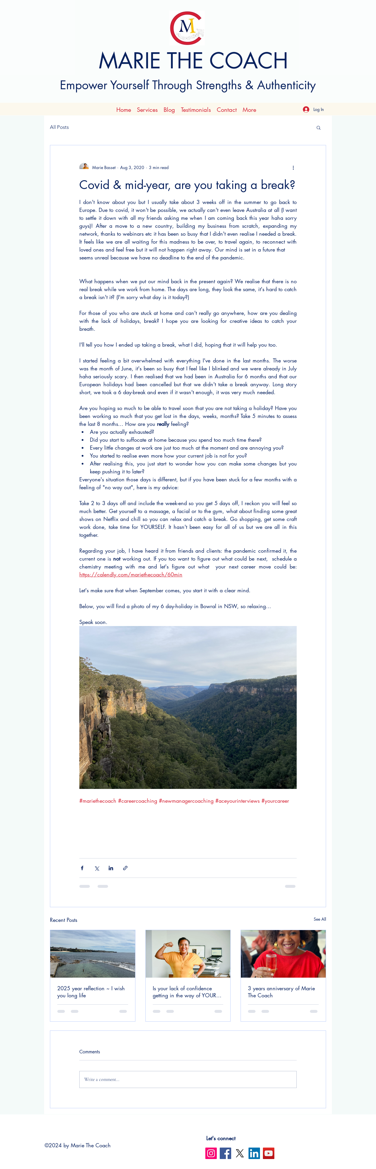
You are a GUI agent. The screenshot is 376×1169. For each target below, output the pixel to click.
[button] (318, 127)
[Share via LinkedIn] (111, 868)
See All (320, 919)
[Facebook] (225, 1153)
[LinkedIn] (254, 1153)
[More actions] (293, 167)
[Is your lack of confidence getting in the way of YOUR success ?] (188, 954)
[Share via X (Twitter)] (96, 868)
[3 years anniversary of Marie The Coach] (283, 954)
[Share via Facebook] (82, 868)
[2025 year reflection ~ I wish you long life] (92, 954)
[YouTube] (268, 1153)
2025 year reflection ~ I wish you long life (91, 992)
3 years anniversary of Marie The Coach (281, 992)
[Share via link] (125, 868)
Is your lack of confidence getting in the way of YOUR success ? (184, 992)
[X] (240, 1153)
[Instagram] (211, 1153)
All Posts (59, 127)
